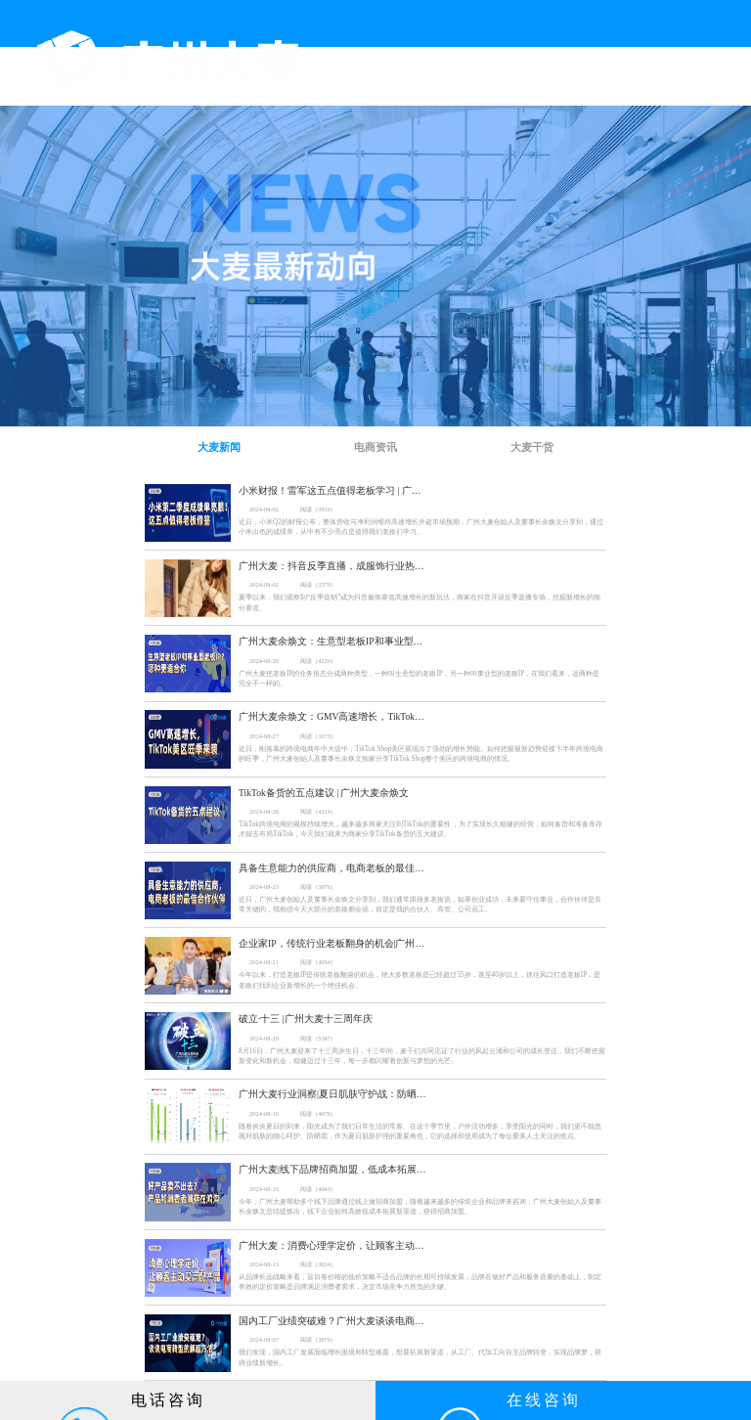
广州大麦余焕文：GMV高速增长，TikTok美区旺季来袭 (332, 716)
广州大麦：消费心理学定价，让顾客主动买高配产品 (332, 1245)
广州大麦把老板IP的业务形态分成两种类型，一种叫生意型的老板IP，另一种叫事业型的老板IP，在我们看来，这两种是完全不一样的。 (419, 679)
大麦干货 (531, 447)
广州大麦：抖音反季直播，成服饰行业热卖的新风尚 (332, 565)
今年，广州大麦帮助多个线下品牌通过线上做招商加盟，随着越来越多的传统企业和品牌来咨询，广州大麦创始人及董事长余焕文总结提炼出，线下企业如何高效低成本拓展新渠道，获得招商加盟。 (420, 1207)
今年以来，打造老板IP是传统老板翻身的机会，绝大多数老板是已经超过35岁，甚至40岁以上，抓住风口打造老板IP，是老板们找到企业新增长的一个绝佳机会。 (419, 980)
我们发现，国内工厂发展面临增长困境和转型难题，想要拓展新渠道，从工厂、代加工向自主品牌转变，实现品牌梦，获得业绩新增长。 (420, 1357)
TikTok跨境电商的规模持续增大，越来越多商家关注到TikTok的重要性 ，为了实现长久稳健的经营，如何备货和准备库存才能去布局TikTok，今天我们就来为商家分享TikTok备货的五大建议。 (420, 829)
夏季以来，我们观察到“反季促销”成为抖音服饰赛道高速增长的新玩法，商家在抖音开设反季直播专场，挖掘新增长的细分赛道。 (419, 602)
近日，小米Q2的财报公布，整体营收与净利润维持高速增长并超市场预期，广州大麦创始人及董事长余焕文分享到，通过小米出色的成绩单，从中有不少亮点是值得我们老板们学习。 (421, 527)
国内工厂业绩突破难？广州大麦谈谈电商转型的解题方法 (332, 1320)
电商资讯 (375, 447)
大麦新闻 (219, 447)
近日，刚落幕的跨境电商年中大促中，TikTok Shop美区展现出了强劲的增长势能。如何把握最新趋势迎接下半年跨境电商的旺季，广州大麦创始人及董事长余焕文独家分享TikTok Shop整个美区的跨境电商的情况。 (421, 754)
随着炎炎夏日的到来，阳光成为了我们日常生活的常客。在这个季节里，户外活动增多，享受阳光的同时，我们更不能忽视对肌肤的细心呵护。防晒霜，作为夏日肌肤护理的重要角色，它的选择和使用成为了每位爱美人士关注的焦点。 (420, 1131)
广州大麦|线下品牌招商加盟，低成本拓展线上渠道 (332, 1169)
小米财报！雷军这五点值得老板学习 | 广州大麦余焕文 (332, 490)
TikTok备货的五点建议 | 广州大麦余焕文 (324, 792)
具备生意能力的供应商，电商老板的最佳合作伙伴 (332, 868)
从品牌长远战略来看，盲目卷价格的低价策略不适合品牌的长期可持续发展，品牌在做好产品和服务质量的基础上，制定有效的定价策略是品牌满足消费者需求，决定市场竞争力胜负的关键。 (420, 1282)
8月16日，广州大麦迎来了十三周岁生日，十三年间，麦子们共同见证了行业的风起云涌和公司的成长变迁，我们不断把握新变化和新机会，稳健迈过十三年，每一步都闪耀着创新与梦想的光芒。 (422, 1056)
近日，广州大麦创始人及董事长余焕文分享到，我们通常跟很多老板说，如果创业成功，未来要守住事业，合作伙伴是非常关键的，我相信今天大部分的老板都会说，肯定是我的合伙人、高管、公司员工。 (420, 904)
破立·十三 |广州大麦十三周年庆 (306, 1018)
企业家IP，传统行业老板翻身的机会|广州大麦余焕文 (332, 943)
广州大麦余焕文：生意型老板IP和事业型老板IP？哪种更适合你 (332, 641)
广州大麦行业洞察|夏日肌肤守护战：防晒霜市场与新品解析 (332, 1093)
